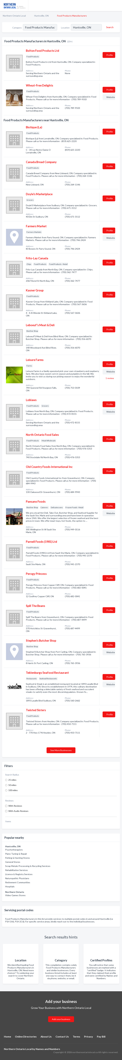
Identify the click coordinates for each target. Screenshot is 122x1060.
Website (110, 97)
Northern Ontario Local (14, 15)
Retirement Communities (17, 882)
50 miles (12, 785)
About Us (46, 1036)
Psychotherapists (14, 849)
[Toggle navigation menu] (117, 5)
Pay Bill (101, 1036)
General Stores (12, 862)
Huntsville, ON (41, 15)
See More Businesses (61, 750)
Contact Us (62, 1036)
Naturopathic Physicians (17, 878)
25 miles (12, 779)
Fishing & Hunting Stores (17, 857)
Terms (76, 1036)
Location (65, 27)
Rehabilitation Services (16, 870)
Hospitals (10, 886)
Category (17, 27)
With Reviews (15, 805)
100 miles (13, 790)
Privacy (88, 1036)
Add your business (61, 1019)
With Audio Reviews (18, 811)
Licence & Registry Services (19, 874)
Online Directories (26, 1036)
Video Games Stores (15, 895)
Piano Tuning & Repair (16, 853)
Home (7, 1036)
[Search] (109, 27)
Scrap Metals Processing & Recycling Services (27, 866)
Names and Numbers (48, 1048)
